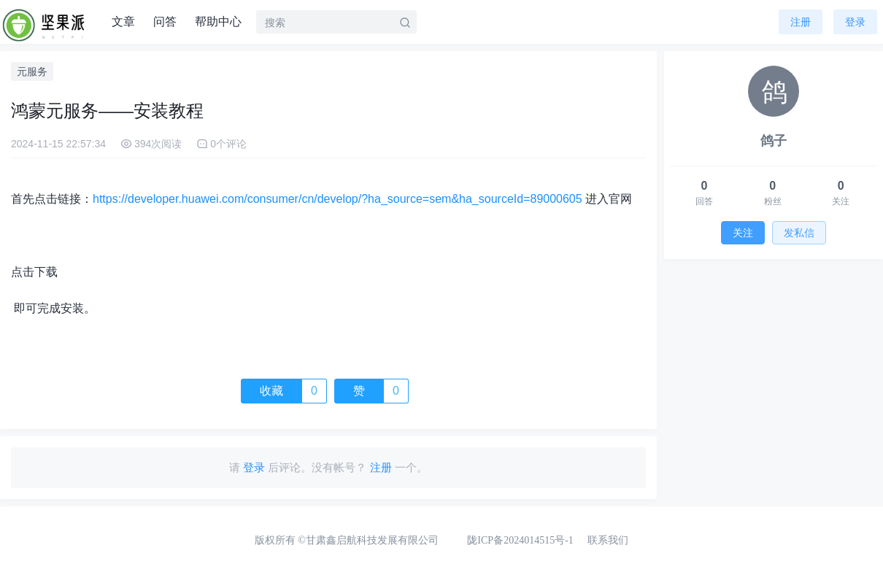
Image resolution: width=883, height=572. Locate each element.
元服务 (32, 71)
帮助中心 (218, 21)
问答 (165, 21)
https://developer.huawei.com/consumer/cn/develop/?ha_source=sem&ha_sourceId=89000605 (337, 199)
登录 (855, 22)
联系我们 (607, 540)
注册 (800, 22)
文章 (123, 21)
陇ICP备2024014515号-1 (520, 540)
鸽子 (773, 141)
